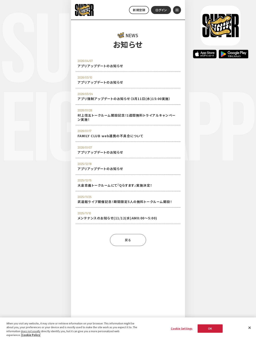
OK (210, 329)
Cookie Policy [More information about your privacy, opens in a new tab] (31, 335)
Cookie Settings (182, 329)
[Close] (249, 328)
